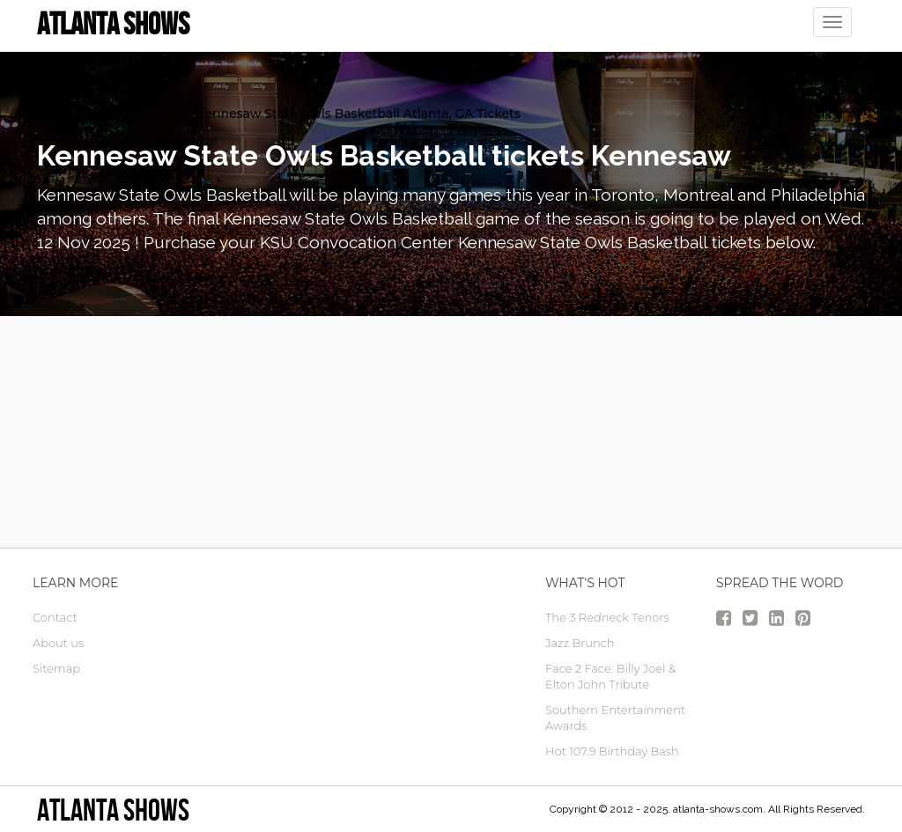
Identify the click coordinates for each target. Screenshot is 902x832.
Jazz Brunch (580, 643)
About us (58, 643)
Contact (55, 617)
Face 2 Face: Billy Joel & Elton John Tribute (610, 676)
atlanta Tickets (82, 113)
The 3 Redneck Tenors (607, 617)
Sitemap (56, 668)
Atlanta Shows (113, 809)
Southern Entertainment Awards (615, 718)
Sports (162, 113)
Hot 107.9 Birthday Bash (612, 751)
